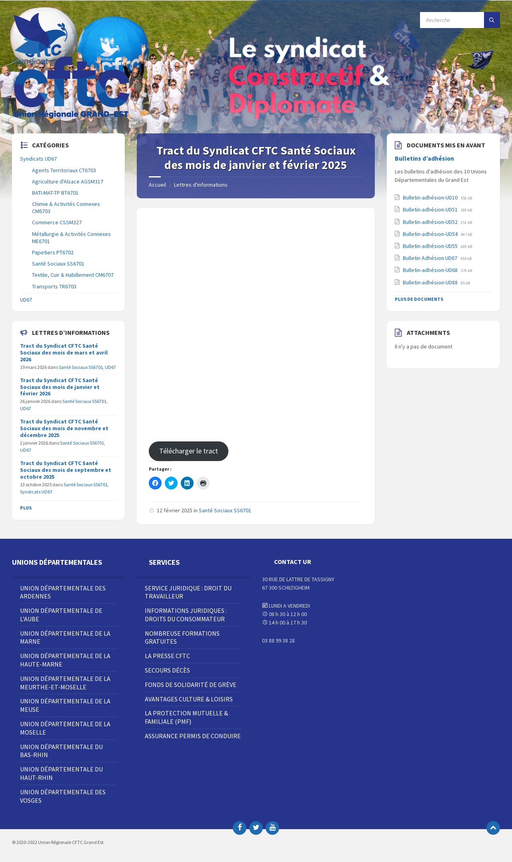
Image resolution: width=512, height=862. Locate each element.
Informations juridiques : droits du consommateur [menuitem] (186, 614)
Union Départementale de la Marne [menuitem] (65, 637)
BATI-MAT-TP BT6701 (55, 192)
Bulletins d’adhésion (424, 158)
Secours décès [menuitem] (167, 670)
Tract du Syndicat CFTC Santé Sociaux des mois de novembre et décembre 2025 (64, 428)
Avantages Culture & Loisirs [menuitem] (189, 699)
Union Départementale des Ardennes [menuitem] (63, 592)
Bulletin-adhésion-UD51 (431, 209)
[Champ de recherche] (460, 20)
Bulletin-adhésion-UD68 (431, 270)
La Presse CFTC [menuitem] (167, 656)
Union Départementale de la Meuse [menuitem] (65, 705)
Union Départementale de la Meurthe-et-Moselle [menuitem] (65, 683)
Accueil (157, 184)
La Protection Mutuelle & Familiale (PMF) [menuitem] (186, 717)
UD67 (26, 299)
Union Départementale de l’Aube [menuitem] (61, 614)
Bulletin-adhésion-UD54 (431, 234)
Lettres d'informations (201, 184)
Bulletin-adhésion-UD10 (431, 197)
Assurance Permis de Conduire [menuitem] (193, 736)
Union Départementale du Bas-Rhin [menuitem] (61, 751)
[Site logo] (72, 118)
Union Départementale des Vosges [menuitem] (63, 796)
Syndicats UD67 (38, 158)
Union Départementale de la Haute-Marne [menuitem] (65, 660)
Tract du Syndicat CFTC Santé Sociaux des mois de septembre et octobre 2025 (65, 469)
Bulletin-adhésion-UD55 (431, 246)
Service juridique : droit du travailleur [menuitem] (188, 592)
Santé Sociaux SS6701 (225, 510)
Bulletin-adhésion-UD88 (431, 282)
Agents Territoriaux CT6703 (64, 170)
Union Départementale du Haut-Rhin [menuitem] (61, 773)
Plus (26, 508)
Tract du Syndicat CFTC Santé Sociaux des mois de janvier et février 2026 (60, 387)
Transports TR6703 (54, 286)
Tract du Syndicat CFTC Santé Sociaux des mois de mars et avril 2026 (64, 352)
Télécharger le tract (188, 450)
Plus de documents (419, 299)
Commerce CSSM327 (57, 222)
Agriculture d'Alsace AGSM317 (67, 181)
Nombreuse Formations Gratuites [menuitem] (182, 637)
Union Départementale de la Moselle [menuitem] (65, 728)
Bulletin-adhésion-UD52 (431, 222)
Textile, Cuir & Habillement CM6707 (73, 274)
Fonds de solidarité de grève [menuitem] (190, 685)
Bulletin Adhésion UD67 (430, 258)
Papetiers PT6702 (53, 252)
